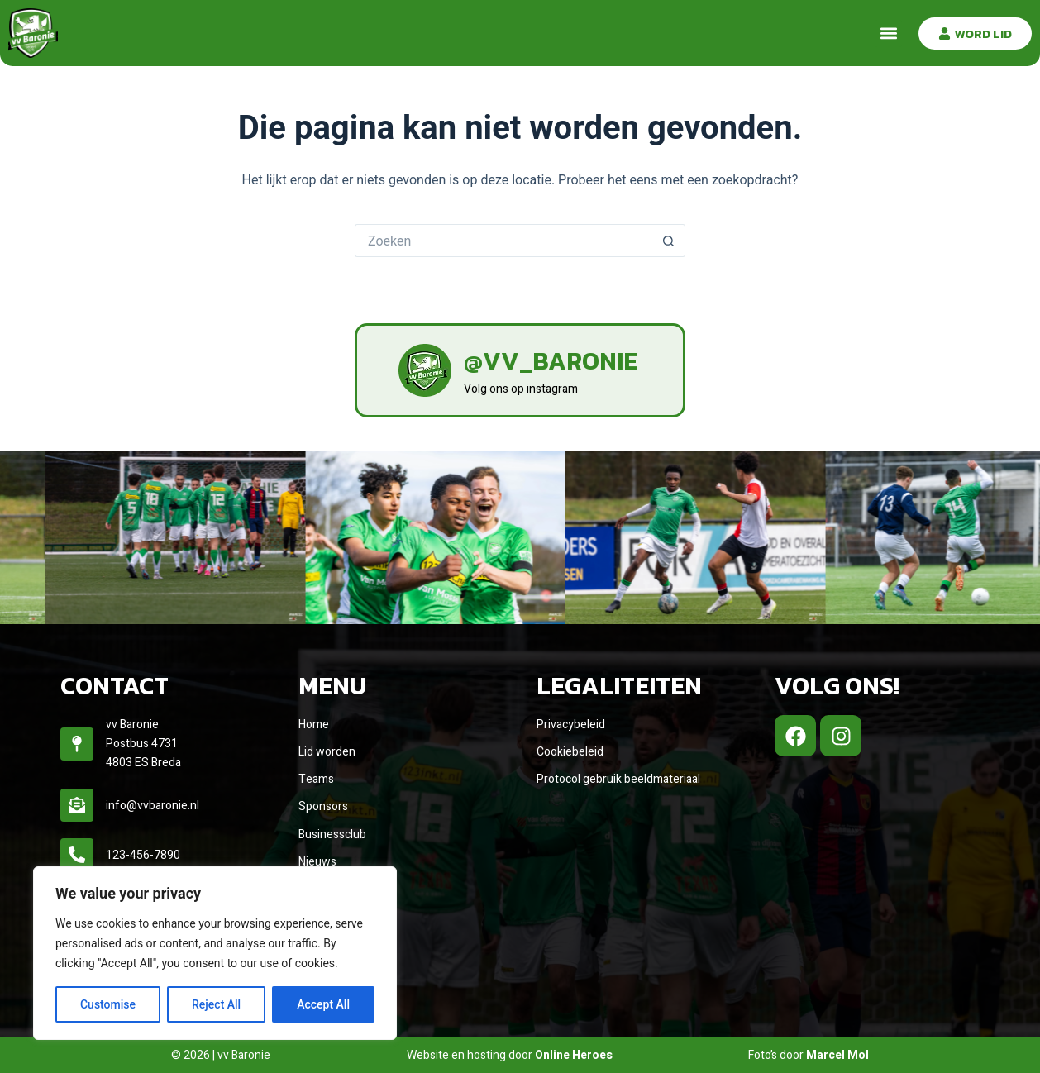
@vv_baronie (550, 360)
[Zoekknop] (668, 240)
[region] (215, 953)
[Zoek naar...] (503, 240)
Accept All (323, 1004)
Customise (108, 1004)
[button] (888, 33)
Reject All (216, 1004)
